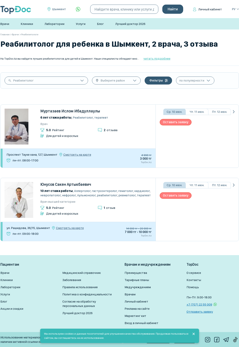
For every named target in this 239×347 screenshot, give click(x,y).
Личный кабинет (210, 9)
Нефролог (69, 195)
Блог (100, 24)
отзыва (110, 130)
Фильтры (156, 80)
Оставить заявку (175, 122)
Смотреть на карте (77, 154)
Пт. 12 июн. (219, 112)
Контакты (194, 280)
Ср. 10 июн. (174, 112)
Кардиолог (142, 191)
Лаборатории (54, 24)
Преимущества (136, 273)
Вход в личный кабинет (141, 323)
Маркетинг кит (135, 316)
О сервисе (194, 273)
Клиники (27, 24)
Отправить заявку (200, 312)
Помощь (193, 287)
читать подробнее (156, 58)
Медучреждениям (138, 287)
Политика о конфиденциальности (87, 294)
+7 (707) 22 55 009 (199, 304)
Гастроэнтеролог (104, 191)
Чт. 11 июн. (197, 112)
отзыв (109, 208)
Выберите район (113, 80)
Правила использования (80, 287)
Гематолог (125, 191)
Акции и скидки (11, 309)
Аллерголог (82, 191)
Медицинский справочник (81, 273)
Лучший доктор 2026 (130, 24)
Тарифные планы (137, 280)
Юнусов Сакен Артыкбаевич (65, 184)
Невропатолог (50, 195)
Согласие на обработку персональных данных (79, 304)
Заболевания (71, 280)
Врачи (4, 24)
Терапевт (101, 117)
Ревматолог (127, 195)
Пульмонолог (86, 195)
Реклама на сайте (137, 309)
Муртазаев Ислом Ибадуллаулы (70, 111)
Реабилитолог (23, 80)
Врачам (130, 294)
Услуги (80, 24)
